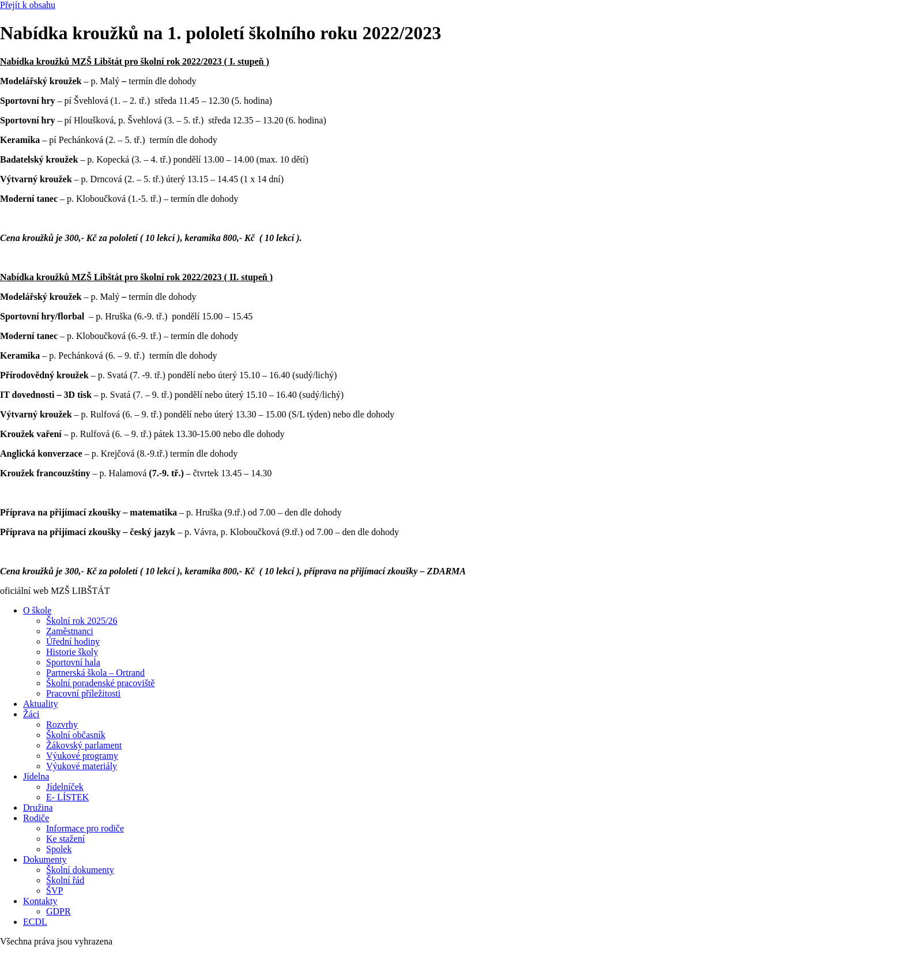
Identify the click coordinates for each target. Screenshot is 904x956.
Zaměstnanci (69, 631)
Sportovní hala (73, 662)
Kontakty (40, 901)
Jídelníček (65, 787)
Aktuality (40, 704)
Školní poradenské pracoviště (100, 683)
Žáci (31, 714)
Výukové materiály (81, 766)
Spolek (58, 849)
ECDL (35, 922)
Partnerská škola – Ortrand (95, 673)
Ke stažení (65, 839)
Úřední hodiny (73, 641)
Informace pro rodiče (85, 828)
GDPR (58, 911)
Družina (38, 807)
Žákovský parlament (84, 745)
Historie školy (72, 652)
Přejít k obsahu (27, 5)
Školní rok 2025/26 (82, 621)
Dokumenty (45, 859)
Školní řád (65, 880)
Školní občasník (76, 735)
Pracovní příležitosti (83, 693)
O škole (37, 610)
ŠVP (54, 890)
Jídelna (36, 776)
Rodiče (36, 818)
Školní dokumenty (80, 870)
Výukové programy (82, 756)
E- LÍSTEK (67, 797)
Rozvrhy (62, 724)
